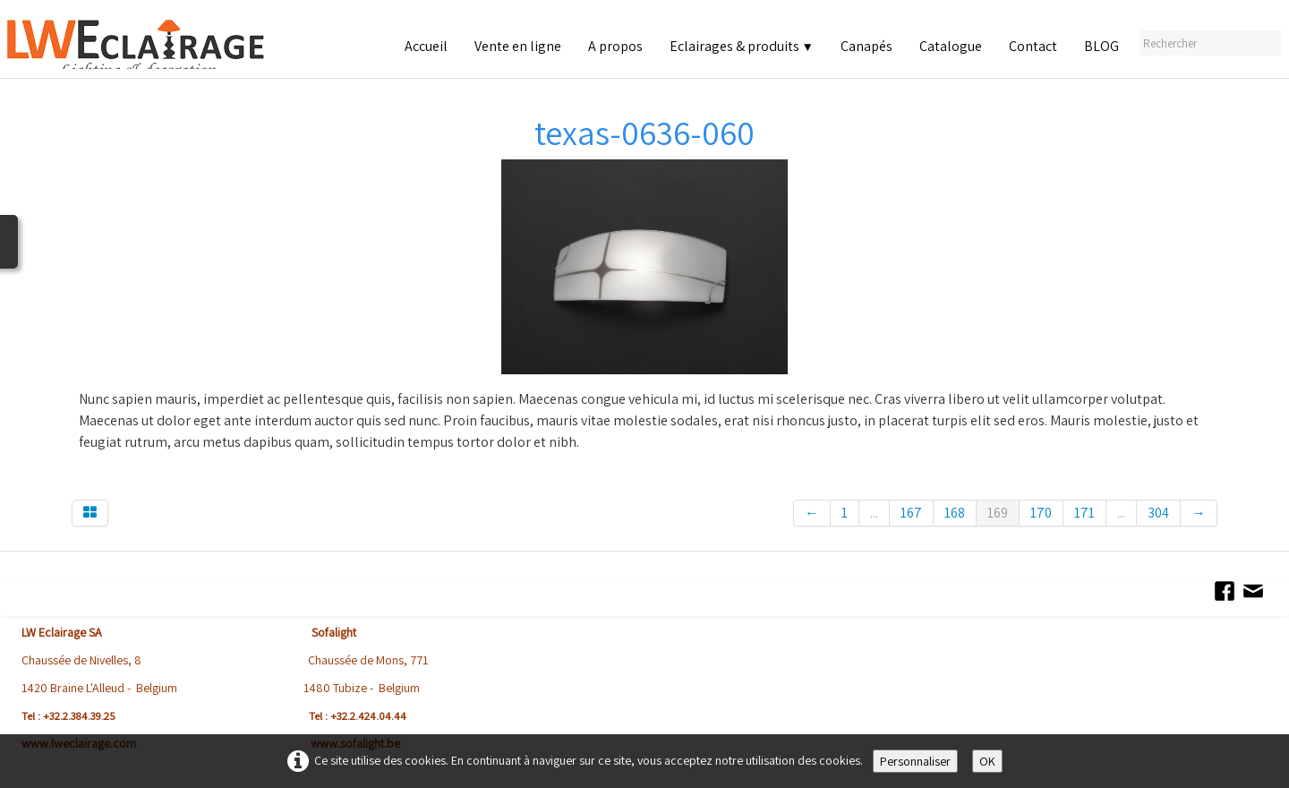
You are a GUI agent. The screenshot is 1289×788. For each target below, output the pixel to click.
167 (911, 512)
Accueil (426, 46)
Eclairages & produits (742, 46)
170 (1041, 512)
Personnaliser (915, 761)
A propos (615, 46)
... (874, 512)
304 (1158, 512)
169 (997, 512)
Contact (1033, 46)
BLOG (1101, 46)
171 (1084, 512)
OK (987, 761)
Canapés (866, 46)
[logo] (158, 44)
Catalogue (950, 46)
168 (954, 512)
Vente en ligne (517, 46)
